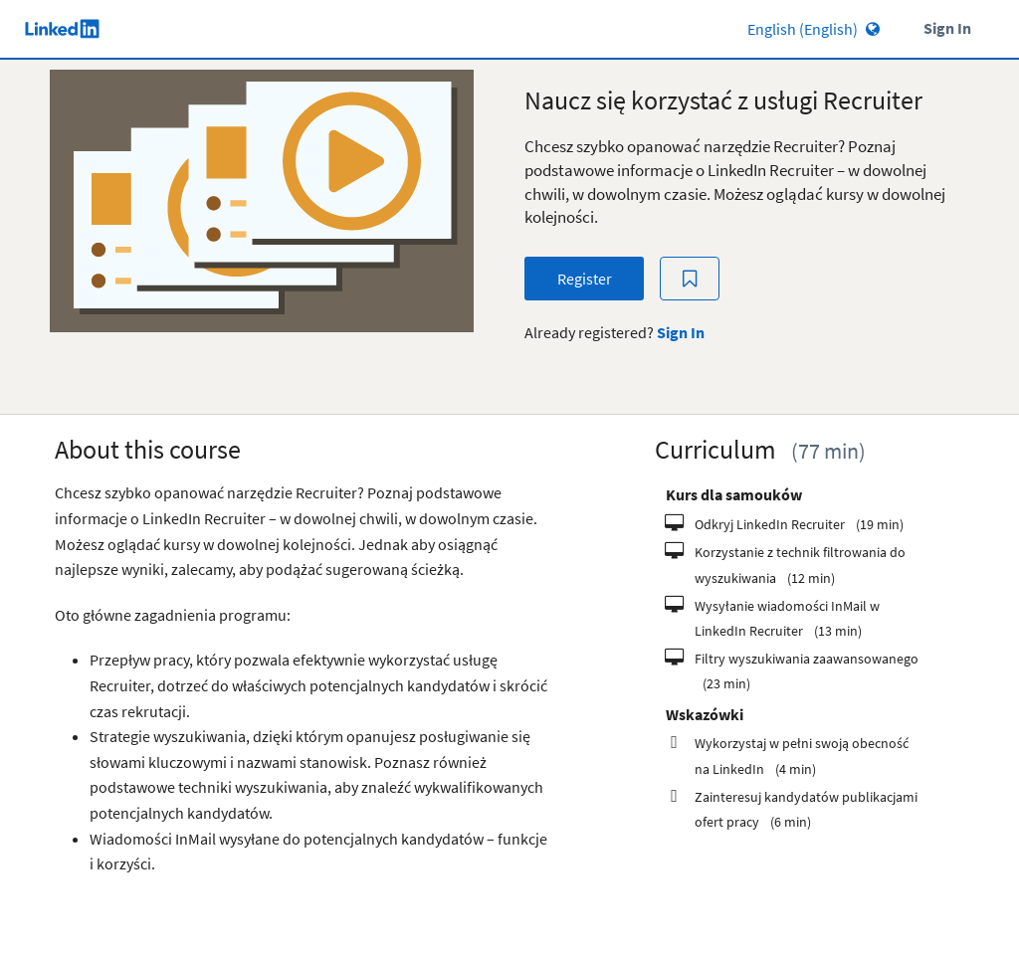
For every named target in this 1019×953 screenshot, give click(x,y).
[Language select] (757, 29)
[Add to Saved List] (689, 279)
